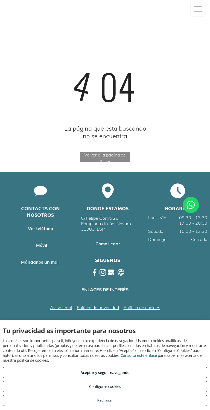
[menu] (198, 9)
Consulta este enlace (138, 355)
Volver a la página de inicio (105, 157)
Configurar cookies (105, 386)
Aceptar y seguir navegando (104, 372)
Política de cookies (142, 307)
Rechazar (105, 400)
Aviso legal (61, 307)
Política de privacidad (98, 307)
